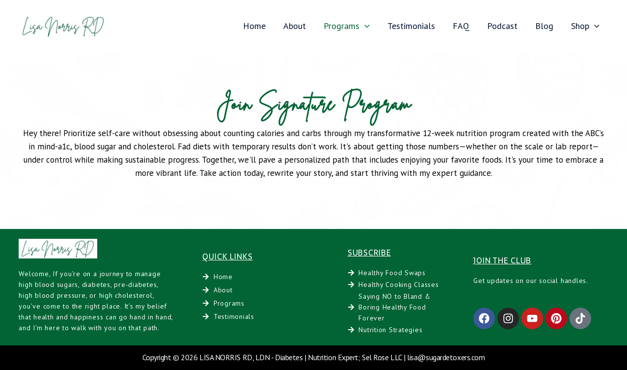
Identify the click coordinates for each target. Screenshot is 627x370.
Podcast (502, 25)
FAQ (461, 25)
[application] (364, 25)
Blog (544, 25)
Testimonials (411, 25)
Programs (347, 25)
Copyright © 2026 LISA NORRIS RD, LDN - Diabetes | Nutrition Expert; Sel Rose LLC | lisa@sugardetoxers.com (313, 357)
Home (254, 25)
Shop (585, 25)
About (294, 25)
